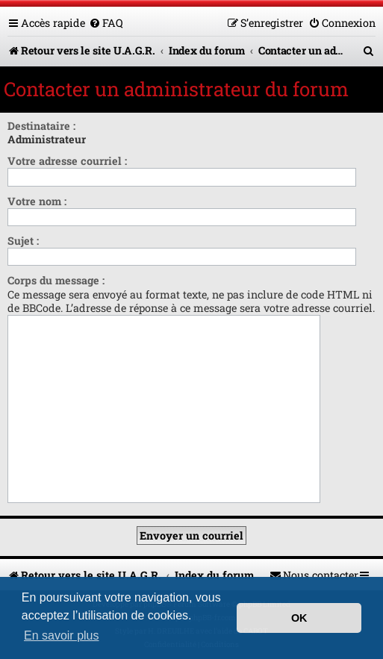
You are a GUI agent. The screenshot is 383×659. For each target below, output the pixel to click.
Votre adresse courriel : (67, 161)
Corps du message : (56, 280)
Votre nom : (36, 201)
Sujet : (23, 241)
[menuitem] (106, 22)
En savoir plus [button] (61, 635)
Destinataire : (41, 126)
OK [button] (299, 618)
